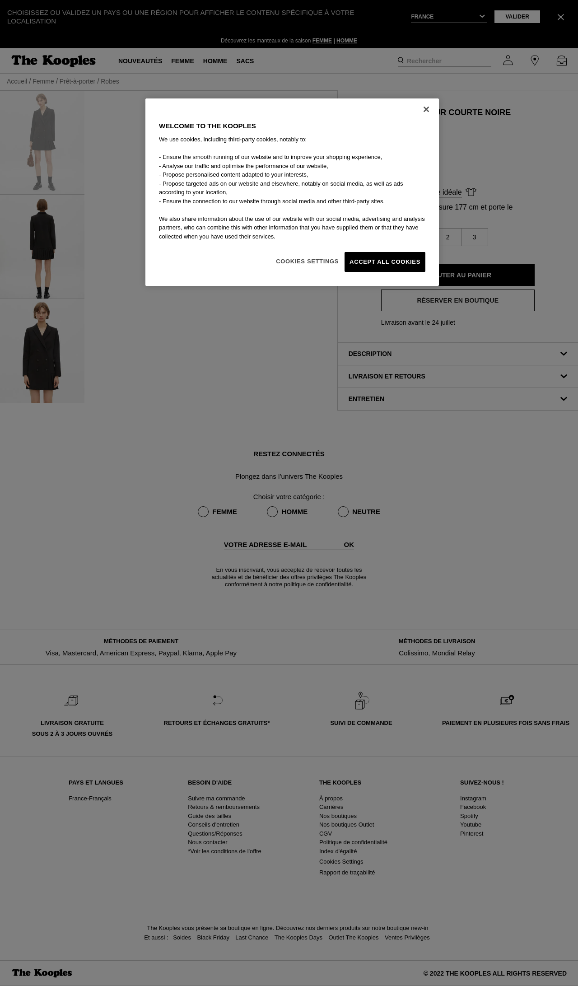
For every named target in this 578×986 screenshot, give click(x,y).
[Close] (426, 109)
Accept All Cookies (385, 261)
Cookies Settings (307, 261)
